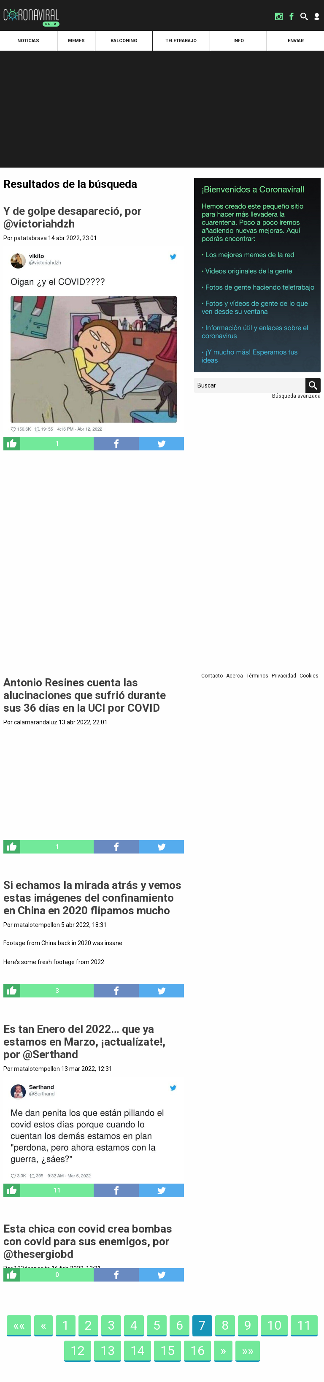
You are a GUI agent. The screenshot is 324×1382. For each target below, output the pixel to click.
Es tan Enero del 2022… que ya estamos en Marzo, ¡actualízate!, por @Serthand (84, 1042)
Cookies (309, 676)
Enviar (296, 40)
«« (19, 1325)
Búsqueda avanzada (296, 396)
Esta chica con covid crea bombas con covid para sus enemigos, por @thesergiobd (87, 1241)
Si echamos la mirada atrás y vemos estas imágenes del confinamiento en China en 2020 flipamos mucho (92, 898)
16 (197, 1350)
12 (77, 1350)
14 (137, 1350)
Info (238, 40)
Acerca (234, 676)
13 (107, 1350)
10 (274, 1325)
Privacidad (284, 676)
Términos (257, 676)
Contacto (212, 676)
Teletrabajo (181, 40)
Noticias (28, 40)
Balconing (124, 40)
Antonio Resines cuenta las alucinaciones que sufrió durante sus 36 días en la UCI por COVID (84, 695)
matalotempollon (37, 924)
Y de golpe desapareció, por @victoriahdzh (72, 217)
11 (304, 1325)
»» (248, 1350)
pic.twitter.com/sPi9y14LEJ (93, 979)
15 (167, 1350)
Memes (76, 40)
